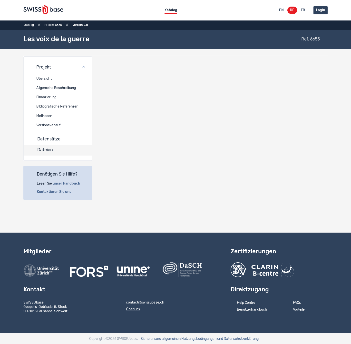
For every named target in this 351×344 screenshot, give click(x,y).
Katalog (171, 10)
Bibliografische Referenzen (57, 106)
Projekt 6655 (53, 24)
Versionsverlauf (48, 124)
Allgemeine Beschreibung (56, 87)
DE (292, 10)
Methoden (44, 115)
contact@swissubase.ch (142, 302)
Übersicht (44, 78)
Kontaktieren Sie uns (57, 191)
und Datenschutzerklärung (238, 338)
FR (303, 10)
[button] (58, 67)
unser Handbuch (69, 183)
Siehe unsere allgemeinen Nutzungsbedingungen (178, 338)
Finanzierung (46, 96)
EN (281, 10)
